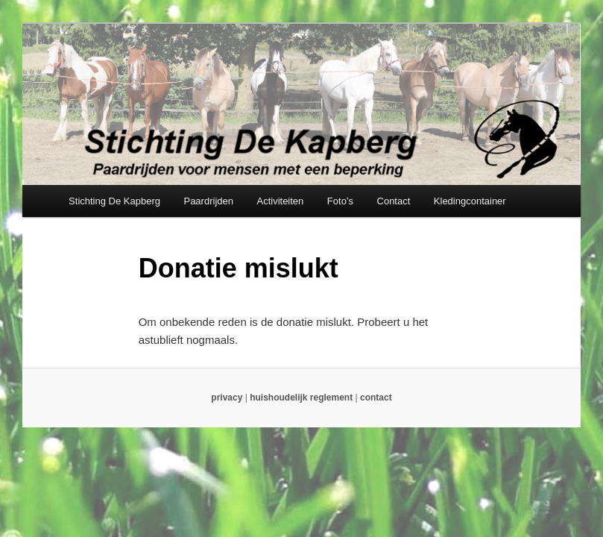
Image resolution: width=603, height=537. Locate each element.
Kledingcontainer (470, 201)
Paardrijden (208, 201)
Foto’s (340, 201)
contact (376, 397)
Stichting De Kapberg (114, 201)
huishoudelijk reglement (301, 397)
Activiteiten (279, 201)
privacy (226, 397)
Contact (394, 201)
